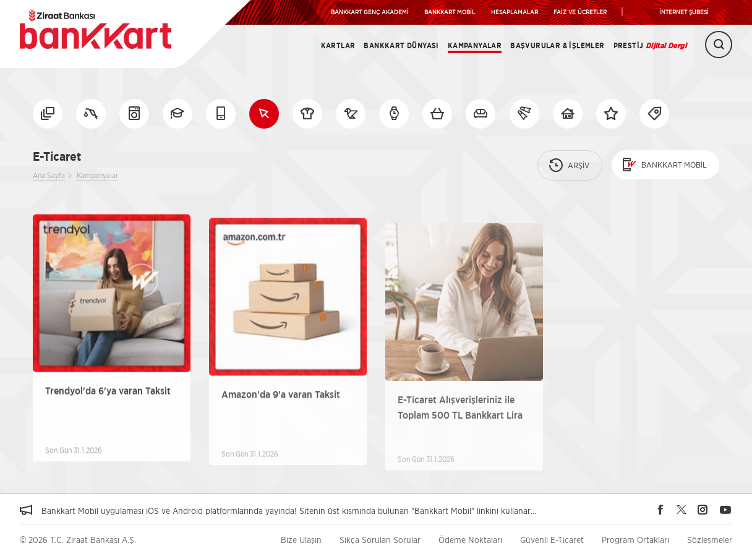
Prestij (649, 45)
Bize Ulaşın (301, 539)
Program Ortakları (635, 539)
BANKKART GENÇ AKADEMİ (370, 11)
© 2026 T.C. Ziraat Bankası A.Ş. (78, 539)
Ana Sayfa (49, 175)
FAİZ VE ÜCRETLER (580, 11)
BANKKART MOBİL (449, 11)
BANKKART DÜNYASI (401, 45)
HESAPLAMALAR (514, 11)
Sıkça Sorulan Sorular (380, 539)
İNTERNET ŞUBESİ (684, 11)
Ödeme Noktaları (470, 539)
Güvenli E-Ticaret (552, 539)
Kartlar (338, 45)
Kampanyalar (475, 45)
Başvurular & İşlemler (557, 45)
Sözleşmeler (709, 539)
